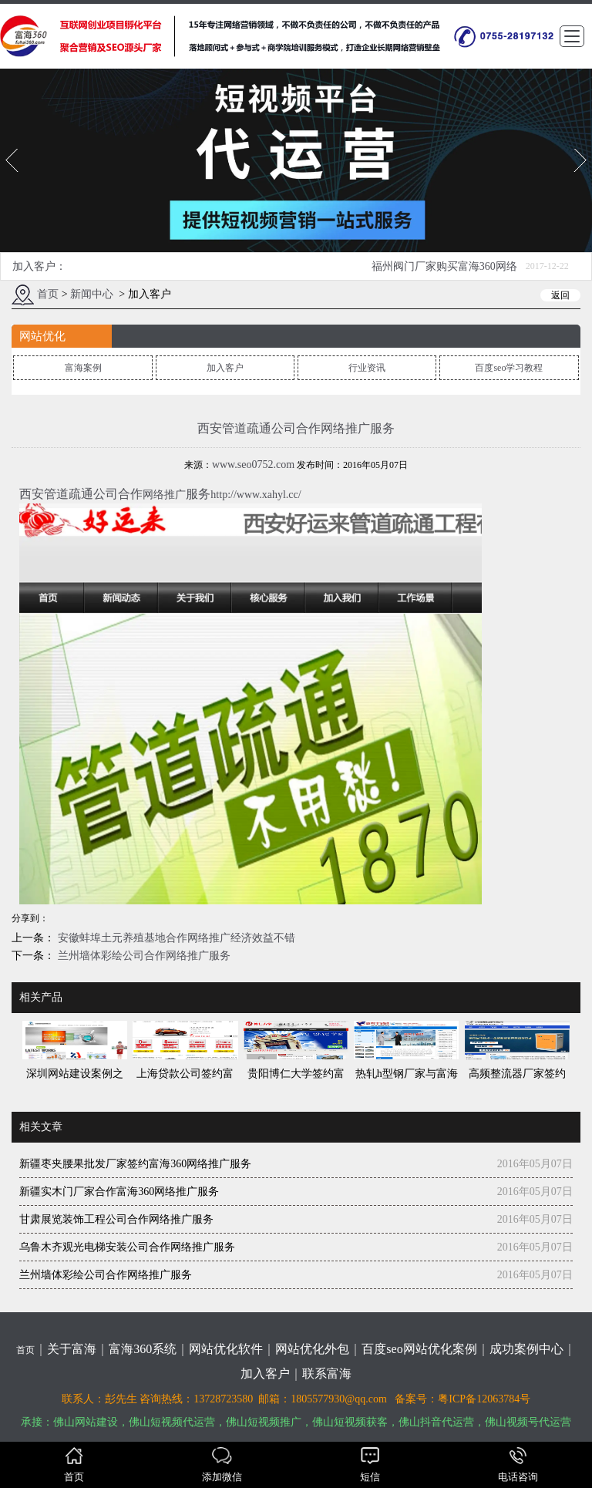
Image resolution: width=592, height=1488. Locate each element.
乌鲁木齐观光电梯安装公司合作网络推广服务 (127, 1248)
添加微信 (222, 1465)
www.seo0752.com (253, 466)
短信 (370, 1465)
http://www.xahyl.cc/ (255, 496)
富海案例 (83, 369)
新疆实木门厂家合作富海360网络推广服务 (119, 1192)
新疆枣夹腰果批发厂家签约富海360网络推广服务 (135, 1164)
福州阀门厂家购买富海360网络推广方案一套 (444, 271)
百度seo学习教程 (509, 369)
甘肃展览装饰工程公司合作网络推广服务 (116, 1220)
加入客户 (225, 369)
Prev (10, 151)
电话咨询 (518, 1465)
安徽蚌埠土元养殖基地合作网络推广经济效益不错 (175, 938)
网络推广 (164, 496)
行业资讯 (366, 369)
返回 (560, 296)
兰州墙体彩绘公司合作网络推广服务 (142, 956)
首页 (48, 295)
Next (579, 151)
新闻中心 (91, 295)
